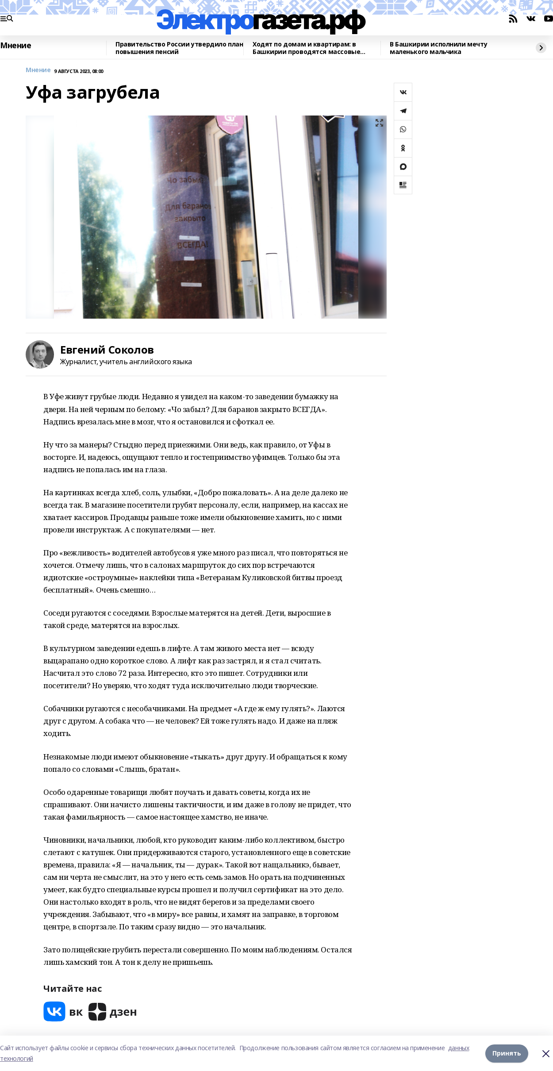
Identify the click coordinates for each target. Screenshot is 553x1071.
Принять (506, 1053)
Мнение (15, 45)
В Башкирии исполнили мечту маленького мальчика (438, 48)
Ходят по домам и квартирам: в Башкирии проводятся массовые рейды (306, 48)
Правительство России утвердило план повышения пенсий (179, 48)
